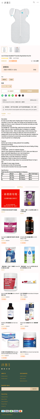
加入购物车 (11, 91)
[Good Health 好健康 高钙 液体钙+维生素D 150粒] (10, 230)
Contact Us (3, 406)
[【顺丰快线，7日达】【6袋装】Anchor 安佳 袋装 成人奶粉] (10, 258)
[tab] (3, 114)
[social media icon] (2, 369)
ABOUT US (3, 373)
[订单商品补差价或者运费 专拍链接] (10, 201)
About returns (23, 378)
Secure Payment (4, 401)
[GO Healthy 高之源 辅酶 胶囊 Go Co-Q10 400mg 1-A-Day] (29, 230)
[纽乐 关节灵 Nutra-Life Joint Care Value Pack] (29, 344)
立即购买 (29, 91)
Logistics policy (23, 376)
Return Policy (4, 399)
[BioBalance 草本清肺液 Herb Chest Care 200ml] (10, 315)
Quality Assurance (23, 381)
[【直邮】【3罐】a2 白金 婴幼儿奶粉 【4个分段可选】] (29, 201)
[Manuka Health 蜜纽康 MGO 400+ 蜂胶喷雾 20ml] (29, 315)
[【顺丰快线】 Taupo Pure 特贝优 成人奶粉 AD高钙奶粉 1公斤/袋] (29, 258)
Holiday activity (4, 376)
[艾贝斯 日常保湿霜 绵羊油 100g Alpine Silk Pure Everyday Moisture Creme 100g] (10, 345)
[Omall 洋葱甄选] (7, 3)
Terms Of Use (4, 394)
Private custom (4, 378)
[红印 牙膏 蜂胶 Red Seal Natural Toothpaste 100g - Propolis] (29, 286)
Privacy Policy (4, 404)
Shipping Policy (4, 397)
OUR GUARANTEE (23, 373)
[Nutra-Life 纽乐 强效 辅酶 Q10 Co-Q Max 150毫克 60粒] (10, 286)
